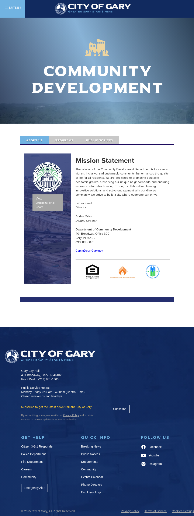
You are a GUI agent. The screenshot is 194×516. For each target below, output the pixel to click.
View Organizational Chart (45, 202)
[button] (12, 9)
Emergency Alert (34, 488)
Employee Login (91, 492)
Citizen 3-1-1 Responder (37, 446)
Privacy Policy (130, 511)
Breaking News (91, 446)
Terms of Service (156, 511)
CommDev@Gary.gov (89, 250)
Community (28, 477)
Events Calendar (92, 477)
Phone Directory (91, 484)
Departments (89, 461)
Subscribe (119, 409)
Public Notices (90, 454)
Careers (26, 469)
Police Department (33, 454)
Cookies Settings (183, 511)
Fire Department (32, 461)
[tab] (34, 140)
